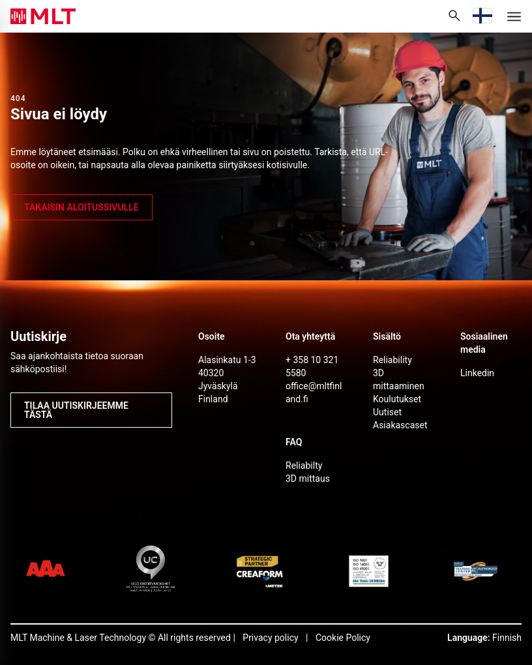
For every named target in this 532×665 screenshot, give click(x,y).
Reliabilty (304, 465)
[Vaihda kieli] (482, 16)
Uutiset (387, 412)
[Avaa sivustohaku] (454, 16)
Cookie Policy (343, 637)
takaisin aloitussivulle (81, 207)
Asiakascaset (400, 425)
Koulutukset (397, 399)
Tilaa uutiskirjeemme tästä (76, 410)
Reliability (392, 360)
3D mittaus (308, 478)
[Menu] (513, 16)
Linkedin (477, 373)
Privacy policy (270, 637)
